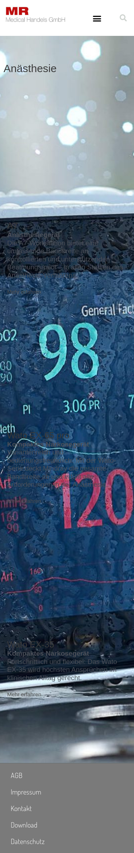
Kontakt (21, 808)
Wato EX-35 (30, 644)
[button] (97, 18)
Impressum (26, 791)
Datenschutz (28, 841)
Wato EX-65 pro (38, 435)
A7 (12, 226)
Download (24, 824)
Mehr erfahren (24, 292)
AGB (17, 775)
